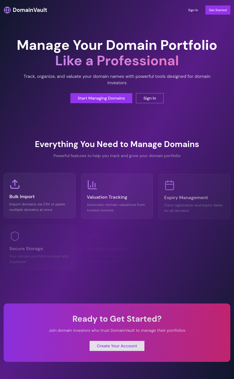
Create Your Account (117, 347)
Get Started (218, 10)
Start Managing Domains (101, 98)
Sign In (193, 10)
